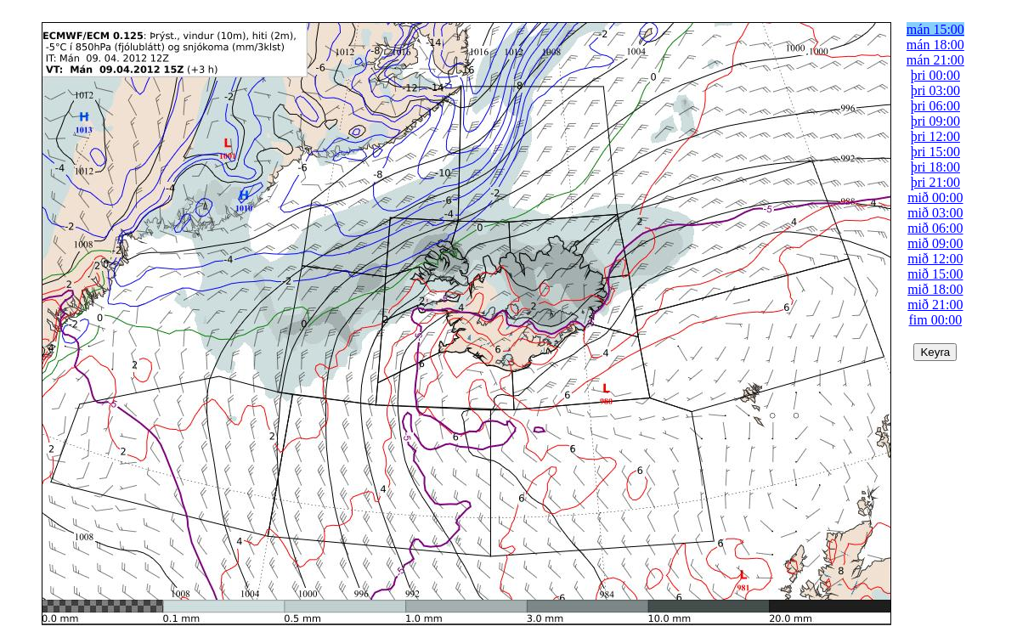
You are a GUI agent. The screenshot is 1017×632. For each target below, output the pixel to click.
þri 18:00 (935, 167)
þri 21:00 (935, 182)
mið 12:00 (935, 258)
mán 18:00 (935, 44)
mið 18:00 (935, 289)
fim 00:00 (936, 320)
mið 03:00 (935, 213)
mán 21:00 (935, 60)
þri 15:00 (935, 151)
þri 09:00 (935, 121)
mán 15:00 (935, 29)
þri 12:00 (935, 136)
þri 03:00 (935, 90)
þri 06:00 (935, 106)
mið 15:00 (935, 274)
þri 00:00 (935, 75)
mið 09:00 (935, 243)
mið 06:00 (935, 228)
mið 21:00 (935, 304)
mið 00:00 (935, 197)
